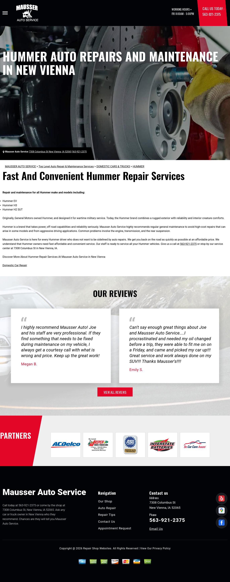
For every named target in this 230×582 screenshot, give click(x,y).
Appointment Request (114, 528)
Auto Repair (107, 508)
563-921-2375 (212, 14)
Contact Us (106, 522)
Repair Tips (106, 515)
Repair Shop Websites (97, 548)
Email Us (156, 528)
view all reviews (115, 392)
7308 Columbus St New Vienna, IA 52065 (50, 151)
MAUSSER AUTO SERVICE (20, 166)
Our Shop (105, 501)
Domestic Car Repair (15, 265)
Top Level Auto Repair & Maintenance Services (66, 166)
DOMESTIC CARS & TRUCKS (113, 166)
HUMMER (138, 166)
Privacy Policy (161, 548)
